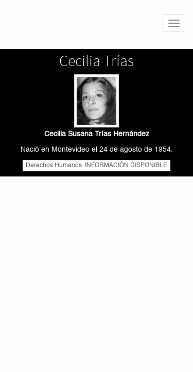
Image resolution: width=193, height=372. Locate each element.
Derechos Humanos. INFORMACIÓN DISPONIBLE (96, 166)
